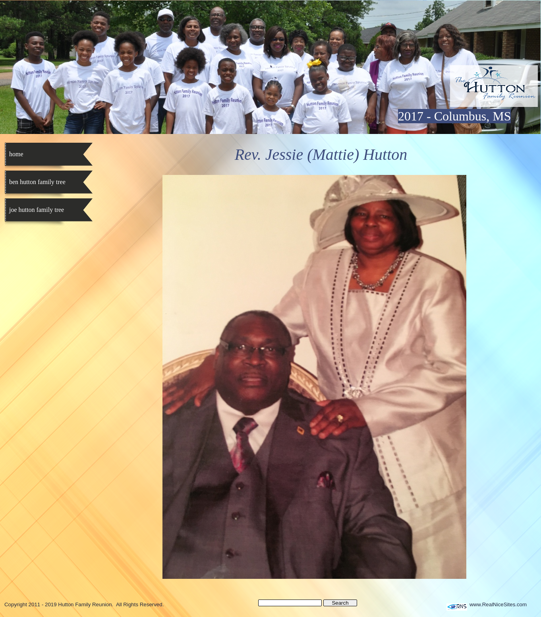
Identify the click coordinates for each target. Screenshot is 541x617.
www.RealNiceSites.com (498, 604)
